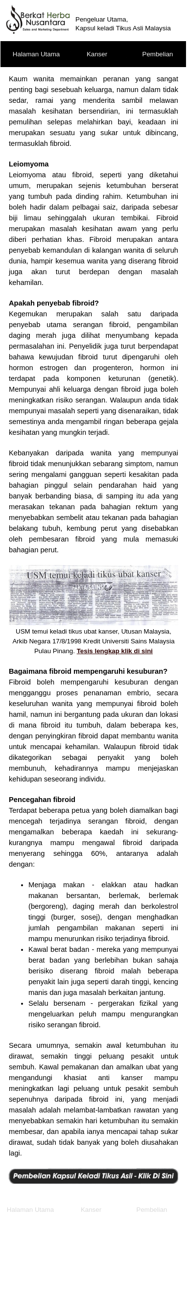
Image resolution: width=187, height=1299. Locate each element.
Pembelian (157, 54)
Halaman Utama (36, 54)
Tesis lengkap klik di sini (115, 651)
